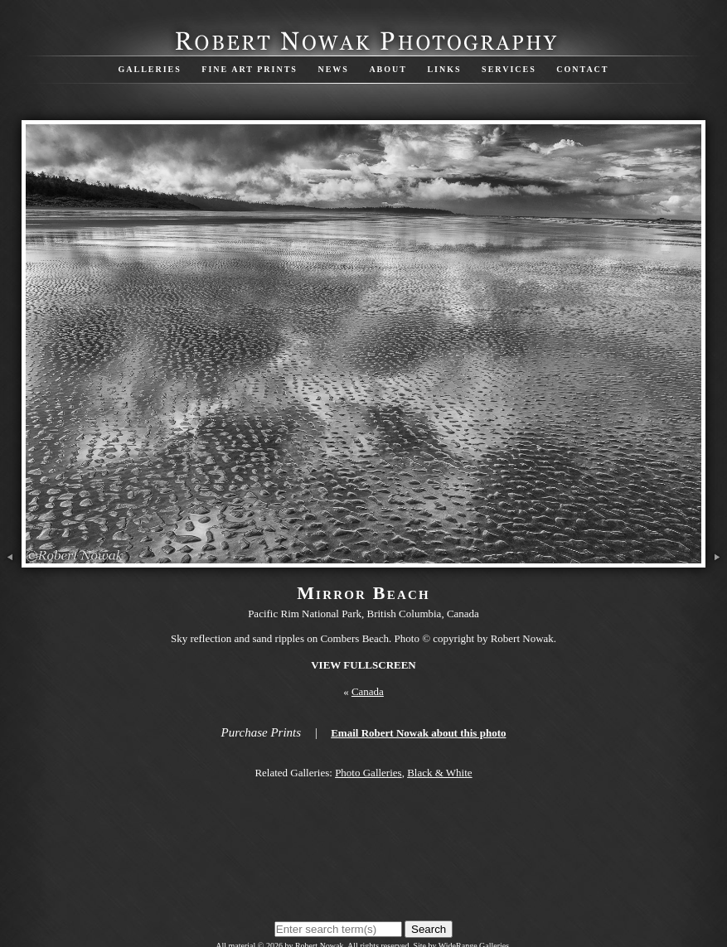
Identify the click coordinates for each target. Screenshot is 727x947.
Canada (367, 691)
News (332, 69)
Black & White (439, 772)
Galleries (149, 69)
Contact (582, 69)
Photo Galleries (368, 772)
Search (428, 929)
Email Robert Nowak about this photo (418, 733)
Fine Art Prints (249, 69)
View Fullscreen (363, 665)
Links (444, 69)
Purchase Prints (261, 732)
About (388, 69)
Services (509, 69)
